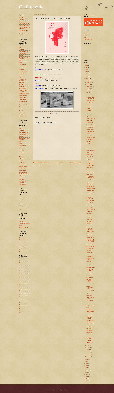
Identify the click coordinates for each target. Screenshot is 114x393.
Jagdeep (88, 307)
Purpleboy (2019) (90, 237)
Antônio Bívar (89, 340)
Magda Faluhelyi (90, 165)
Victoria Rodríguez (90, 209)
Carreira (21, 221)
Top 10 (20, 251)
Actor (20, 60)
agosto (88, 88)
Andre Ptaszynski (90, 100)
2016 (87, 365)
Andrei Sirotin (89, 167)
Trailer (20, 108)
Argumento (21, 82)
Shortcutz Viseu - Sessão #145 (90, 177)
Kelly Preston (89, 219)
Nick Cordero (89, 328)
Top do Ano (21, 110)
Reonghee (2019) (90, 231)
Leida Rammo (89, 154)
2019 (87, 359)
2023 (87, 71)
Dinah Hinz (88, 213)
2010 (87, 378)
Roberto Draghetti (90, 150)
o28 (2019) (88, 250)
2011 (87, 376)
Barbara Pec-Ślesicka (89, 318)
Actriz (20, 62)
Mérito (20, 225)
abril (88, 349)
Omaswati (88, 195)
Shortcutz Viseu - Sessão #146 (90, 134)
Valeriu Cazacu (89, 169)
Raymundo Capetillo (89, 224)
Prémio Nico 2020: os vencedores (90, 98)
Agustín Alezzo (89, 293)
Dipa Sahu (88, 116)
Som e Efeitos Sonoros (24, 93)
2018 (87, 361)
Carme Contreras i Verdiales (90, 312)
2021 (87, 76)
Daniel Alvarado (90, 305)
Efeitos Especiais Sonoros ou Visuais (23, 173)
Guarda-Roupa (22, 97)
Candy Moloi (89, 114)
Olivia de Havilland (90, 137)
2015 (87, 367)
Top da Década (22, 116)
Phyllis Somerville (90, 200)
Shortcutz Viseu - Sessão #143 (90, 323)
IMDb (20, 21)
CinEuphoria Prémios (24, 25)
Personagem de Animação (22, 80)
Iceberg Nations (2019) (90, 259)
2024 (87, 69)
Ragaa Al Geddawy (89, 337)
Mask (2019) (89, 261)
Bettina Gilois (89, 332)
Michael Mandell (90, 131)
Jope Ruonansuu (90, 186)
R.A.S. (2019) (89, 244)
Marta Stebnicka (90, 320)
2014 (87, 370)
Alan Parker (89, 95)
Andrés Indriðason (90, 246)
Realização (21, 55)
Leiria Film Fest (87, 32)
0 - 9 (20, 312)
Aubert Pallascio (90, 334)
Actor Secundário (23, 71)
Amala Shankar (89, 152)
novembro (89, 82)
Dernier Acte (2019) (89, 234)
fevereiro (89, 354)
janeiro (88, 356)
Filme (20, 47)
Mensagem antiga (75, 163)
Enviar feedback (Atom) (44, 166)
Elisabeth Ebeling (90, 190)
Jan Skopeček (89, 122)
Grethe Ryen (89, 330)
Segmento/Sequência (24, 104)
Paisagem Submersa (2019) (89, 280)
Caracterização (22, 99)
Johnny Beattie (89, 277)
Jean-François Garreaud (89, 270)
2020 (87, 78)
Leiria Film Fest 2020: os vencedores (89, 228)
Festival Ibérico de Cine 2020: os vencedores (90, 126)
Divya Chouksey (90, 221)
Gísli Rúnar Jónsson (89, 105)
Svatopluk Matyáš (90, 267)
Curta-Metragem (22, 53)
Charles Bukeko (90, 179)
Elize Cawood (89, 182)
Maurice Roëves (90, 205)
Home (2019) (89, 295)
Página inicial (59, 163)
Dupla (20, 77)
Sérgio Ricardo (89, 156)
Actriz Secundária (23, 73)
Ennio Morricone (90, 326)
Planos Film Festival (88, 39)
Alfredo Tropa (89, 342)
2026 (87, 65)
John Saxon (89, 143)
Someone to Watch (23, 227)
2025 (87, 67)
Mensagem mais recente (41, 163)
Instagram (21, 19)
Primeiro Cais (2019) (89, 253)
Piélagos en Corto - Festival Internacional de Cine (89, 36)
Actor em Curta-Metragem (22, 65)
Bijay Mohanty (89, 174)
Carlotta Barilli (89, 202)
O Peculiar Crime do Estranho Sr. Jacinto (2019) (90, 240)
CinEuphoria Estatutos (24, 23)
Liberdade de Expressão (24, 223)
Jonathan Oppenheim (89, 198)
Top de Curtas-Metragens (22, 113)
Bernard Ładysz (90, 139)
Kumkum (88, 108)
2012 (87, 374)
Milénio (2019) (89, 256)
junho (88, 345)
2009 (87, 380)
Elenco (20, 75)
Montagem (21, 84)
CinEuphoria (31, 6)
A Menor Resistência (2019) (89, 287)
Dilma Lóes (89, 92)
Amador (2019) (89, 300)
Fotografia (21, 86)
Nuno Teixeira (89, 102)
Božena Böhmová (90, 148)
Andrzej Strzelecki (90, 188)
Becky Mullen (89, 120)
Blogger (66, 389)
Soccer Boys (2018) (89, 264)
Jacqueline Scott (90, 159)
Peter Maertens (89, 248)
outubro (88, 84)
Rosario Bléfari (89, 315)
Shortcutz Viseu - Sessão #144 (90, 216)
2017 (87, 363)
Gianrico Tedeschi (90, 118)
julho (88, 91)
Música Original (22, 88)
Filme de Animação (23, 51)
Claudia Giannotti (90, 129)
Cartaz (20, 106)
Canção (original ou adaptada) (23, 91)
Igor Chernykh (89, 207)
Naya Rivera (89, 302)
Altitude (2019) (89, 275)
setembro (89, 86)
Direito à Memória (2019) (90, 298)
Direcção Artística (23, 95)
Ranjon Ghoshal (90, 272)
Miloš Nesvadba (90, 161)
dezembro (89, 80)
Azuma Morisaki (90, 192)
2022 (87, 73)
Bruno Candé (89, 145)
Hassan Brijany (89, 163)
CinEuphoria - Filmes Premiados (23, 31)
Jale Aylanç (89, 309)
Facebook (21, 17)
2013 (87, 372)
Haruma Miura (89, 184)
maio (88, 347)
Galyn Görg (89, 211)
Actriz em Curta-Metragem (22, 68)
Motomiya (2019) (90, 290)
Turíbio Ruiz (89, 141)
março (88, 352)
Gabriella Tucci (89, 284)
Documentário (22, 49)
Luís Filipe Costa (90, 172)
